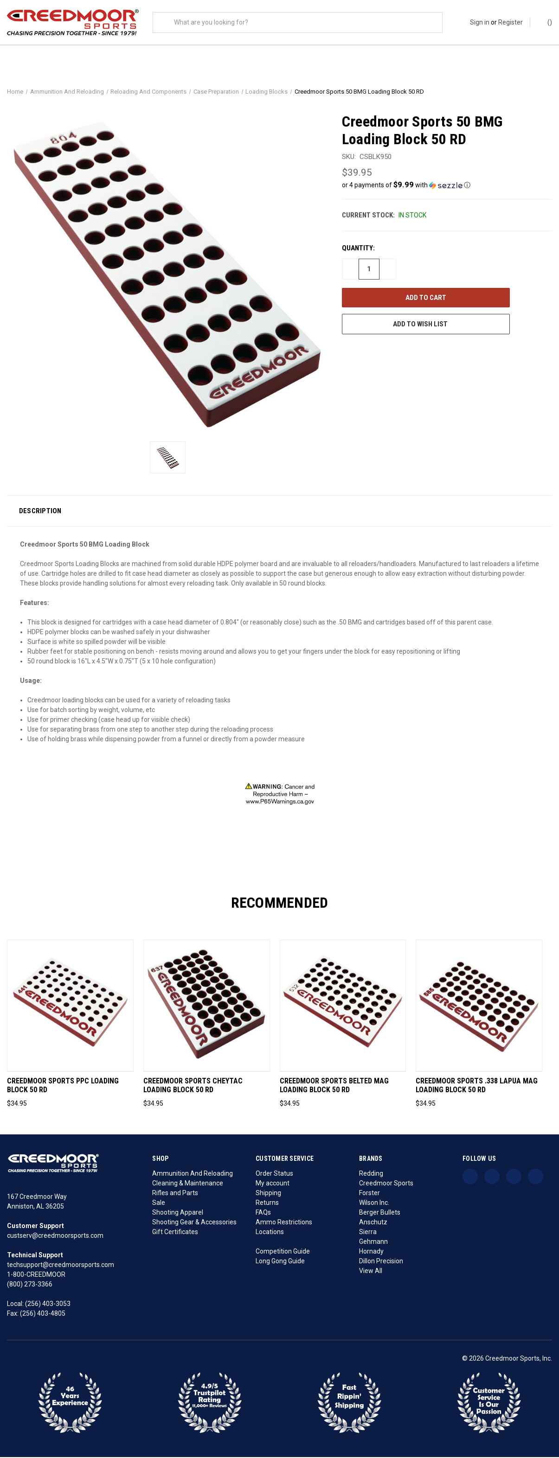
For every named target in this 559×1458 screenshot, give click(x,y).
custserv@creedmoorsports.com (55, 1236)
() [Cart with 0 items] (545, 22)
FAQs (263, 1213)
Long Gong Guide (280, 1262)
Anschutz (373, 1223)
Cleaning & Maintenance (187, 1184)
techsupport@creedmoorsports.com (60, 1265)
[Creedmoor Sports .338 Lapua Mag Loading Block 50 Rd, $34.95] (479, 1006)
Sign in (479, 22)
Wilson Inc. (374, 1203)
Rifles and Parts (175, 1193)
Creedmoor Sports (386, 1184)
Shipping (268, 1193)
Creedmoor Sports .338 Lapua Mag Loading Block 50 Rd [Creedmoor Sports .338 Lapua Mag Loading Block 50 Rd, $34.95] (477, 1086)
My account (272, 1184)
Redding (371, 1174)
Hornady (371, 1252)
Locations (270, 1232)
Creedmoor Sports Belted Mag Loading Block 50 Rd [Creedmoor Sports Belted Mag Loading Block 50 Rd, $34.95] (334, 1086)
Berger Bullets (379, 1213)
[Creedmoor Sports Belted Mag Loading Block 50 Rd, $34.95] (343, 1006)
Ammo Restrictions (284, 1223)
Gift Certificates (175, 1232)
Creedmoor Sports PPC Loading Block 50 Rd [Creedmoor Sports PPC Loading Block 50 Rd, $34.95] (63, 1086)
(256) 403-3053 (48, 1304)
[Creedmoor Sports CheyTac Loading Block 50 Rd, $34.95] (206, 1006)
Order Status (274, 1174)
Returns (267, 1203)
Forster (369, 1193)
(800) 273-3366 (29, 1285)
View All (370, 1271)
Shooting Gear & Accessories (194, 1223)
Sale (158, 1203)
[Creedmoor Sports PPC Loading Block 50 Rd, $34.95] (70, 1006)
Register (510, 22)
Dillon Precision (381, 1262)
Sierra (368, 1232)
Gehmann (373, 1242)
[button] (447, 185)
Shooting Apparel (177, 1213)
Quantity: (358, 249)
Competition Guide (283, 1252)
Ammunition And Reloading (192, 1174)
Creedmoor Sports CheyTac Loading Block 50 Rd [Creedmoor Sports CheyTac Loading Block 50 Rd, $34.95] (193, 1086)
